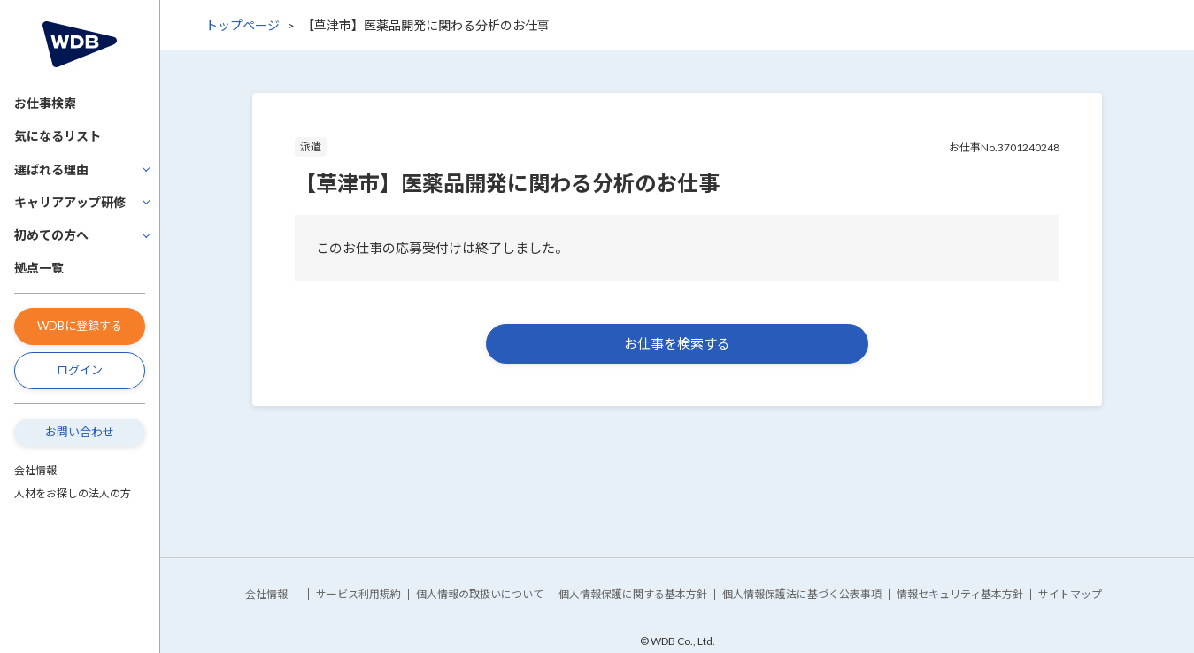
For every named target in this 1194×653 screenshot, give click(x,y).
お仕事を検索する (677, 343)
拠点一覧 (39, 267)
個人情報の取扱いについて (479, 594)
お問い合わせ (79, 432)
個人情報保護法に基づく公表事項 (802, 594)
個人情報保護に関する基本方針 (632, 594)
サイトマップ (1070, 594)
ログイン (80, 370)
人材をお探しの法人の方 (72, 493)
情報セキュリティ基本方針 (960, 594)
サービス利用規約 (358, 594)
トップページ (242, 25)
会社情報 (35, 470)
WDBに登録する (79, 326)
